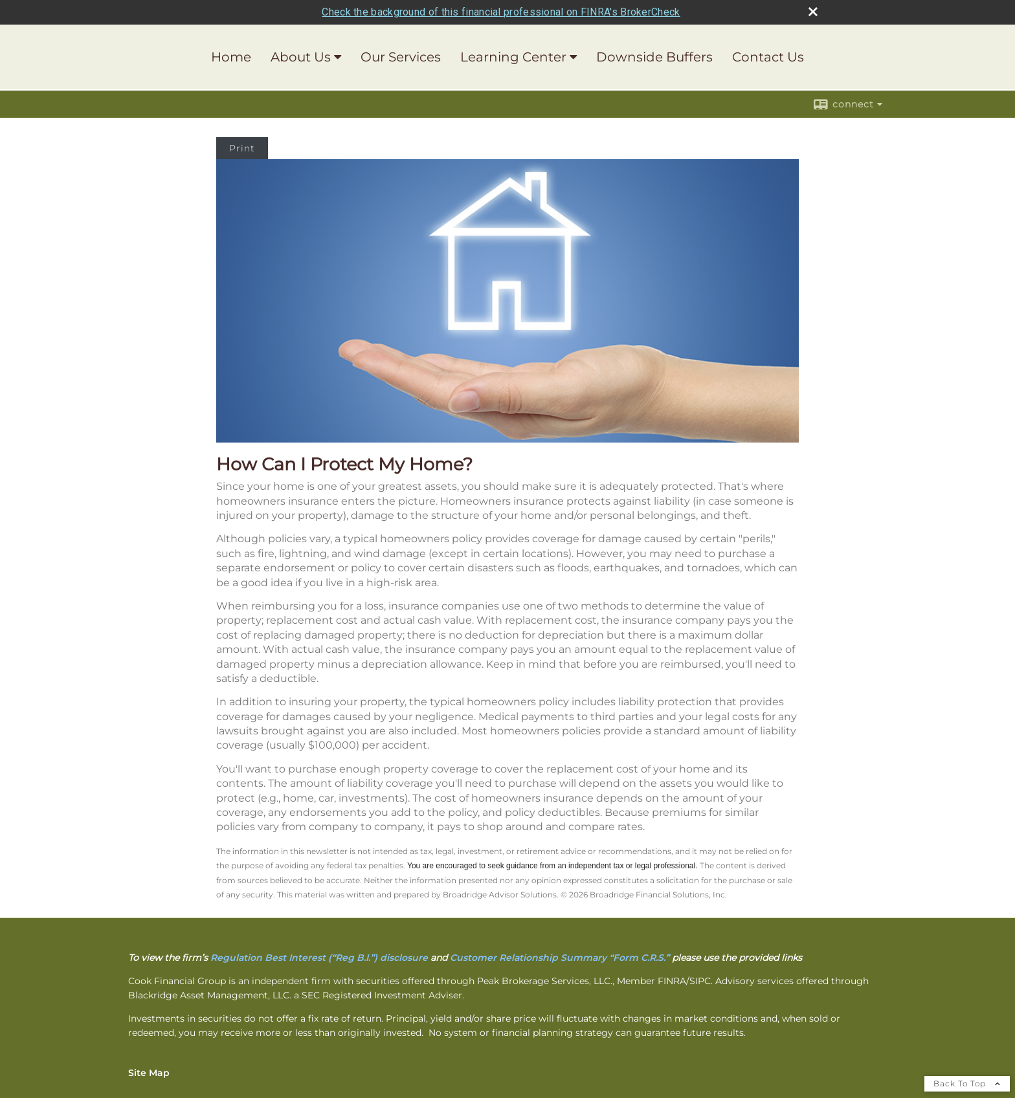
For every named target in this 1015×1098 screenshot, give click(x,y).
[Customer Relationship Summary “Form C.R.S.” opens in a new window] (559, 957)
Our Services (401, 57)
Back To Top (967, 1083)
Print (242, 148)
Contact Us (768, 57)
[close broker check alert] (813, 11)
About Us (301, 57)
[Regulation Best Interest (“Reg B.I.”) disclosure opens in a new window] (319, 957)
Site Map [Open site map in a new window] (149, 1073)
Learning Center (513, 57)
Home (231, 57)
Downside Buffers (654, 57)
